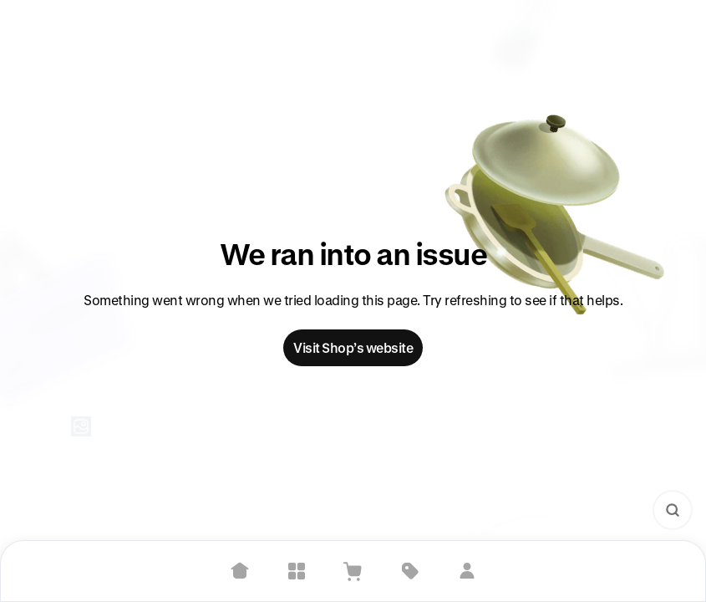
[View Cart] (353, 571)
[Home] (240, 571)
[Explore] (297, 571)
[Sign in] (467, 571)
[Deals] (410, 571)
